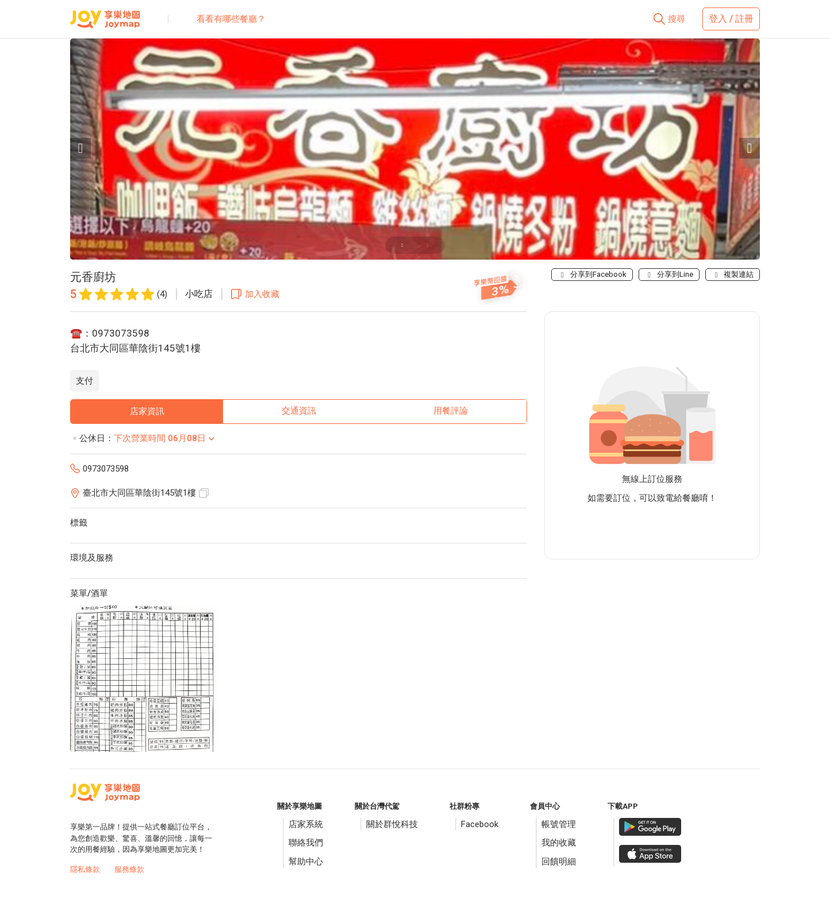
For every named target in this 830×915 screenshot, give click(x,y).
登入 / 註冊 (731, 18)
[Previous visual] (80, 148)
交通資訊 (299, 411)
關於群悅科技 (392, 824)
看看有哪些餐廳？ (231, 19)
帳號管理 (558, 824)
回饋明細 (558, 861)
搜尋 (676, 19)
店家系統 (306, 824)
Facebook (479, 824)
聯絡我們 (306, 842)
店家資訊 (147, 411)
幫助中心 (306, 861)
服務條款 (129, 869)
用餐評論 (450, 411)
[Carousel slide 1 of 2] (402, 245)
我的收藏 (558, 842)
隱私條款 (85, 869)
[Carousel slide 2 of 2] (428, 245)
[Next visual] (749, 148)
